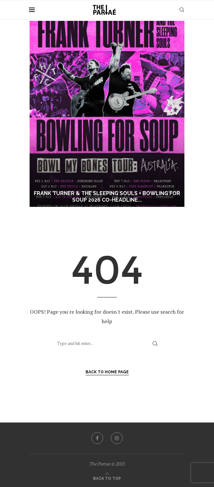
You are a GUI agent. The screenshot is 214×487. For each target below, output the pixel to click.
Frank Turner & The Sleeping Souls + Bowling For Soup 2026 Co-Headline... (107, 196)
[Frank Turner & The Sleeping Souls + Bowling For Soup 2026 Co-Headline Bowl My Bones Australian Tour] (107, 114)
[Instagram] (117, 438)
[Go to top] (107, 477)
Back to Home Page (107, 372)
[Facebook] (97, 438)
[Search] (182, 9)
